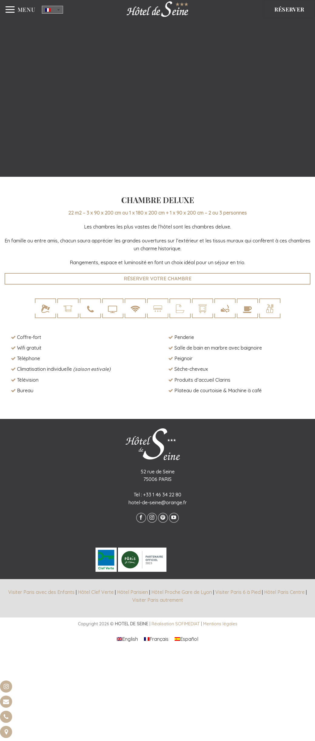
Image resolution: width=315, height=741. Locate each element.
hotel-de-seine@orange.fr (158, 502)
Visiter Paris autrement (157, 600)
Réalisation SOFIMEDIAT (176, 624)
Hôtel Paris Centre (284, 592)
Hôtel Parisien (132, 592)
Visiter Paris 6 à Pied (238, 592)
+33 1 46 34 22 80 (162, 495)
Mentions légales (220, 624)
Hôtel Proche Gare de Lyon (181, 592)
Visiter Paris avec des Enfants (41, 592)
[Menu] (20, 9)
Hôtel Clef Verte (96, 592)
